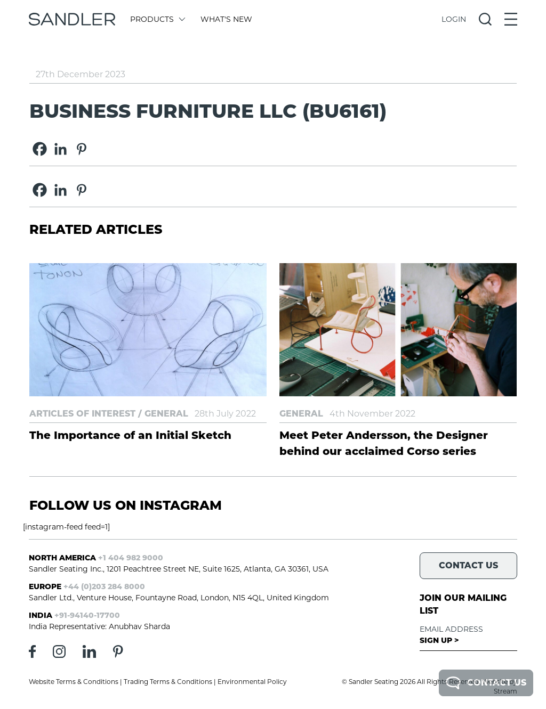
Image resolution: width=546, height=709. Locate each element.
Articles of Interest (82, 414)
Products (157, 19)
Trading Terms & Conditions (168, 682)
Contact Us (486, 683)
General (166, 414)
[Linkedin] (60, 149)
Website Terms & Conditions (73, 682)
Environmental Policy (252, 682)
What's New (226, 19)
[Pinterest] (81, 149)
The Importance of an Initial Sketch (130, 435)
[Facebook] (39, 149)
